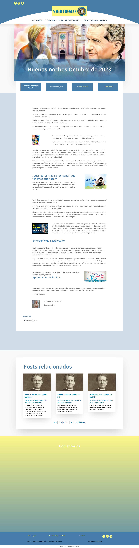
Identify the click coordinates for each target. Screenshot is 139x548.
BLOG (61, 20)
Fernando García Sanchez (36, 400)
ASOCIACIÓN (50, 20)
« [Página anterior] (54, 422)
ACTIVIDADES (37, 20)
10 (71, 422)
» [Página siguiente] (76, 422)
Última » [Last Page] (82, 422)
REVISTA (103, 20)
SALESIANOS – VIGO (72, 20)
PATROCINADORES (91, 20)
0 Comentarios (108, 87)
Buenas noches (83, 87)
